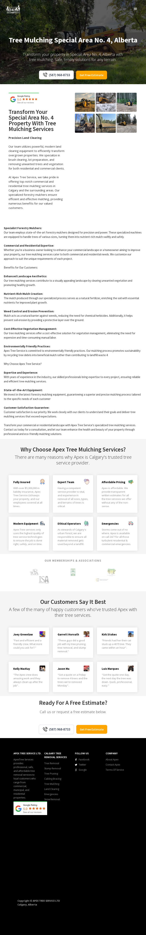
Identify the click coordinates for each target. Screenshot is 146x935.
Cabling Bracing (52, 778)
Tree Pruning (51, 773)
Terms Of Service (115, 769)
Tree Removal (51, 763)
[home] (13, 9)
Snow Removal (52, 799)
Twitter (82, 764)
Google (83, 769)
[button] (135, 9)
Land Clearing (51, 789)
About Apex (112, 759)
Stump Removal (52, 768)
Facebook (84, 759)
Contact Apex (113, 764)
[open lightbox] (85, 102)
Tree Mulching (51, 784)
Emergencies (51, 794)
